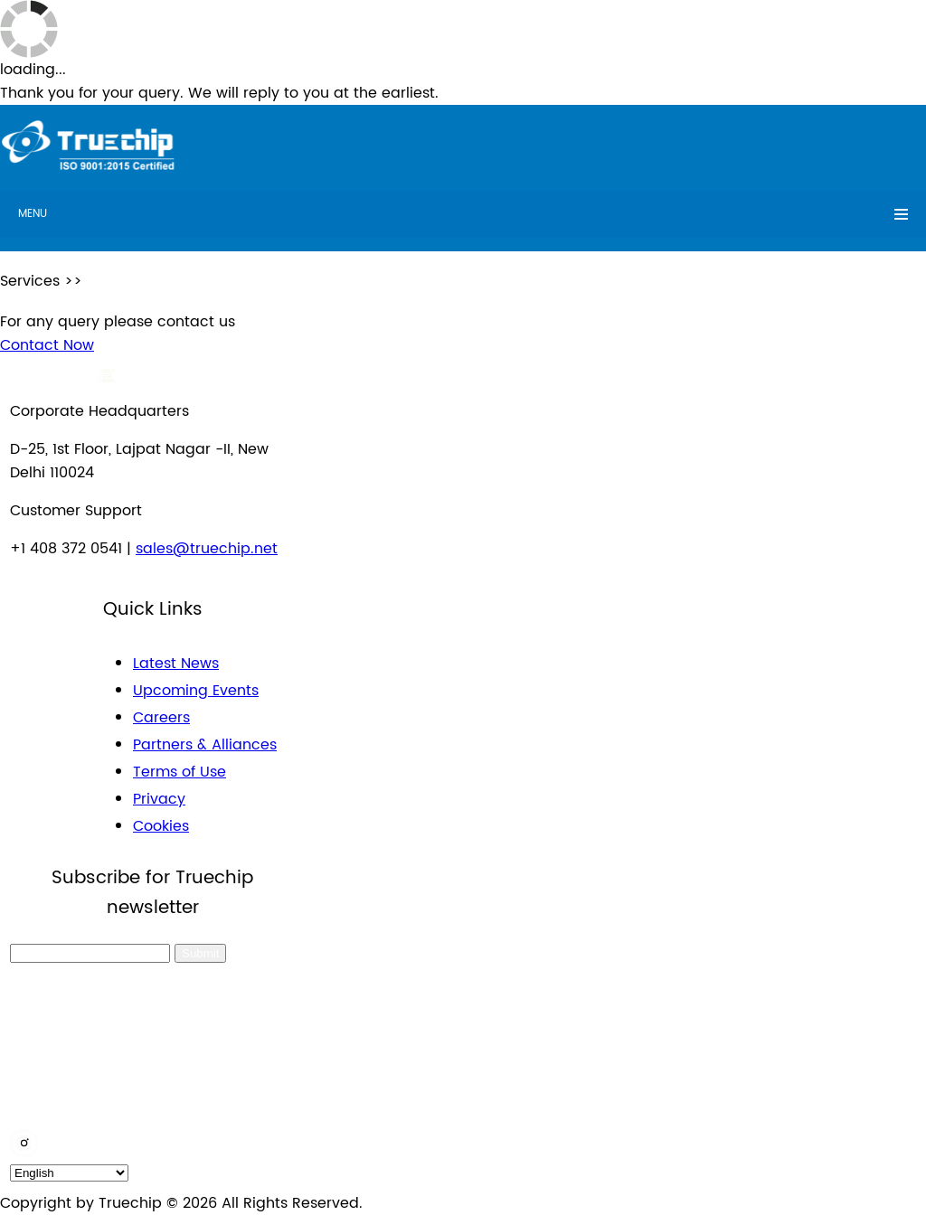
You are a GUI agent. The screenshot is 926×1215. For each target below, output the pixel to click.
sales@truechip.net (207, 548)
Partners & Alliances (205, 745)
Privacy (159, 799)
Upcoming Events (196, 690)
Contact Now (47, 345)
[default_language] (69, 1173)
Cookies (161, 826)
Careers (161, 718)
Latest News (176, 663)
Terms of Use (179, 772)
